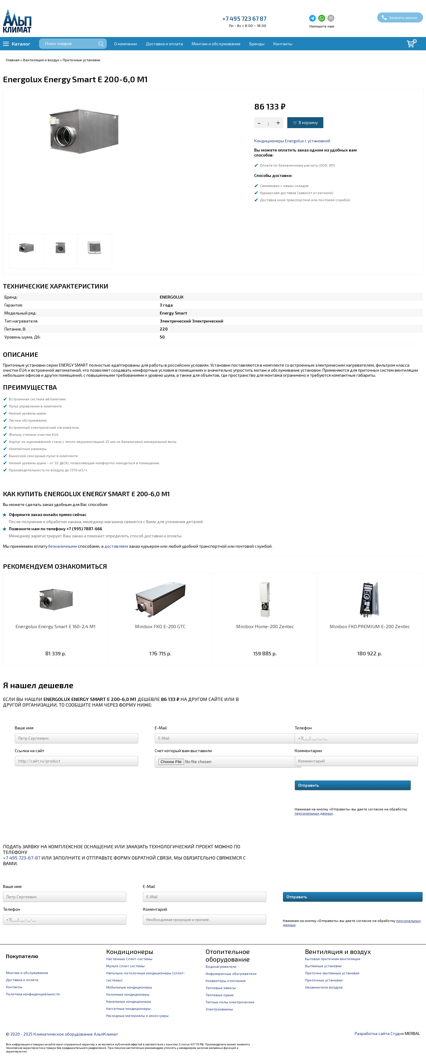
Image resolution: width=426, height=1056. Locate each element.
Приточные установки (81, 60)
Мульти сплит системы (125, 966)
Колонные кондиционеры (127, 994)
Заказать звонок (403, 17)
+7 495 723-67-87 (21, 857)
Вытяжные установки (323, 966)
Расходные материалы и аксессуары (137, 1015)
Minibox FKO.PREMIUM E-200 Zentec (370, 626)
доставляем (116, 546)
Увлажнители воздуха (324, 987)
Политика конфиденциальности (33, 994)
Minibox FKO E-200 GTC (160, 626)
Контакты (282, 43)
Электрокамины (219, 1009)
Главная (13, 60)
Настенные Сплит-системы (129, 959)
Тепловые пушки (220, 995)
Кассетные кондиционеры (128, 1008)
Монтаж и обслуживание (216, 43)
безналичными (62, 546)
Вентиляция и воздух (41, 60)
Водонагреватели (221, 966)
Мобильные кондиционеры (129, 987)
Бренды (256, 43)
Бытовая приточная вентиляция (332, 959)
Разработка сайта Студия (379, 1033)
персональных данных (314, 813)
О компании (125, 43)
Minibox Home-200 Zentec (265, 626)
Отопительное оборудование (228, 955)
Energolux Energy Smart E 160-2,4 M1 (55, 626)
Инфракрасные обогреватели (231, 973)
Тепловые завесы (221, 988)
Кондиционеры (129, 951)
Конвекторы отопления (226, 980)
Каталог (21, 43)
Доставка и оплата (164, 43)
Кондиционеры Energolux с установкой (292, 140)
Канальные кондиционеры (128, 1001)
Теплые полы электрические (230, 1002)
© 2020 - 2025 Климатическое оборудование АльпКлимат (62, 1033)
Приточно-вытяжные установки (332, 973)
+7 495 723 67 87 (244, 18)
